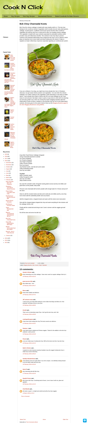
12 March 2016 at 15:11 (28, 393)
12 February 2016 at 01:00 (29, 334)
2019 (6, 154)
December (8, 162)
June (7, 173)
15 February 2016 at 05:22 (29, 353)
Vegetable (44, 265)
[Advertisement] (44, 408)
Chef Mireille (26, 389)
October (8, 166)
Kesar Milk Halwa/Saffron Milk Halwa (10, 223)
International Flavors (45, 16)
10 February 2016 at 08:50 (29, 305)
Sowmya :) (25, 328)
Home (6, 16)
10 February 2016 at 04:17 (29, 285)
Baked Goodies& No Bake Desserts (67, 16)
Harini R (25, 369)
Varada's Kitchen (27, 272)
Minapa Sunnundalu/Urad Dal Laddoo (10, 228)
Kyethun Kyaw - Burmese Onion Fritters (12, 127)
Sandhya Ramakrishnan (29, 358)
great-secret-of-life (27, 281)
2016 (6, 160)
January (8, 235)
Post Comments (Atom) (32, 422)
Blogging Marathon (28, 265)
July (7, 171)
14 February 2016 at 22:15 (29, 343)
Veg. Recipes (15, 16)
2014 (6, 240)
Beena (24, 290)
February (8, 179)
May (7, 175)
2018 (6, 156)
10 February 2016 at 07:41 (29, 294)
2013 (6, 242)
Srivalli (24, 310)
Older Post (65, 419)
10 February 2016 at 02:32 (29, 276)
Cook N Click (23, 7)
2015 (6, 238)
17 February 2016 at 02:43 (29, 373)
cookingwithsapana (28, 319)
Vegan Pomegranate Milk (9, 209)
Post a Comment (25, 396)
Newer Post (23, 419)
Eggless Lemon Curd (12, 111)
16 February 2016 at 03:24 (29, 364)
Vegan (40, 265)
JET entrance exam (28, 299)
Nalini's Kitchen (27, 348)
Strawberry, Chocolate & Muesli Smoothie (10, 188)
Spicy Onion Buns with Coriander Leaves (12, 57)
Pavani (24, 339)
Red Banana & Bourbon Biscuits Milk (10, 197)
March (7, 177)
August (8, 169)
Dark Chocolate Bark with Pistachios (9, 183)
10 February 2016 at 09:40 (29, 314)
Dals (33, 265)
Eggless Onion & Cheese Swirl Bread (12, 145)
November (8, 164)
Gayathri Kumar (27, 378)
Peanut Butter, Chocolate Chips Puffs (10, 192)
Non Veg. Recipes (29, 16)
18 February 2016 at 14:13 (29, 384)
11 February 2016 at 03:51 (29, 323)
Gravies (36, 265)
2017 (6, 158)
